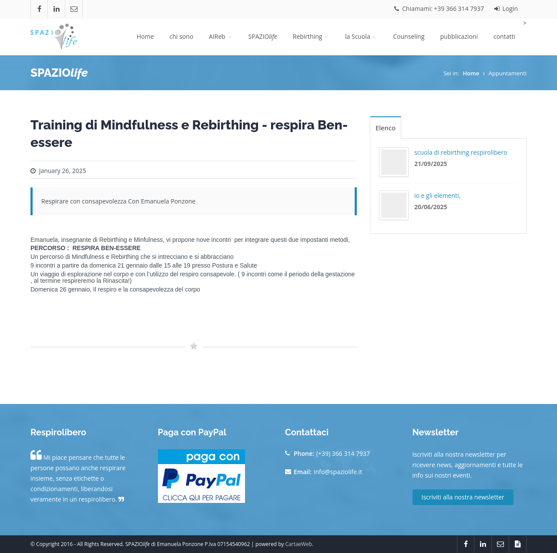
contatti (504, 36)
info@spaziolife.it (338, 472)
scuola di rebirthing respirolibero (460, 152)
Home (145, 36)
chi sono (182, 36)
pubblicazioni (459, 36)
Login (506, 8)
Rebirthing (311, 36)
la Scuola (361, 36)
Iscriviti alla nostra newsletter (463, 497)
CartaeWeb (298, 543)
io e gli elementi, (437, 195)
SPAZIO (262, 36)
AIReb (220, 36)
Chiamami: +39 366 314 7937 (439, 8)
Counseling (408, 36)
